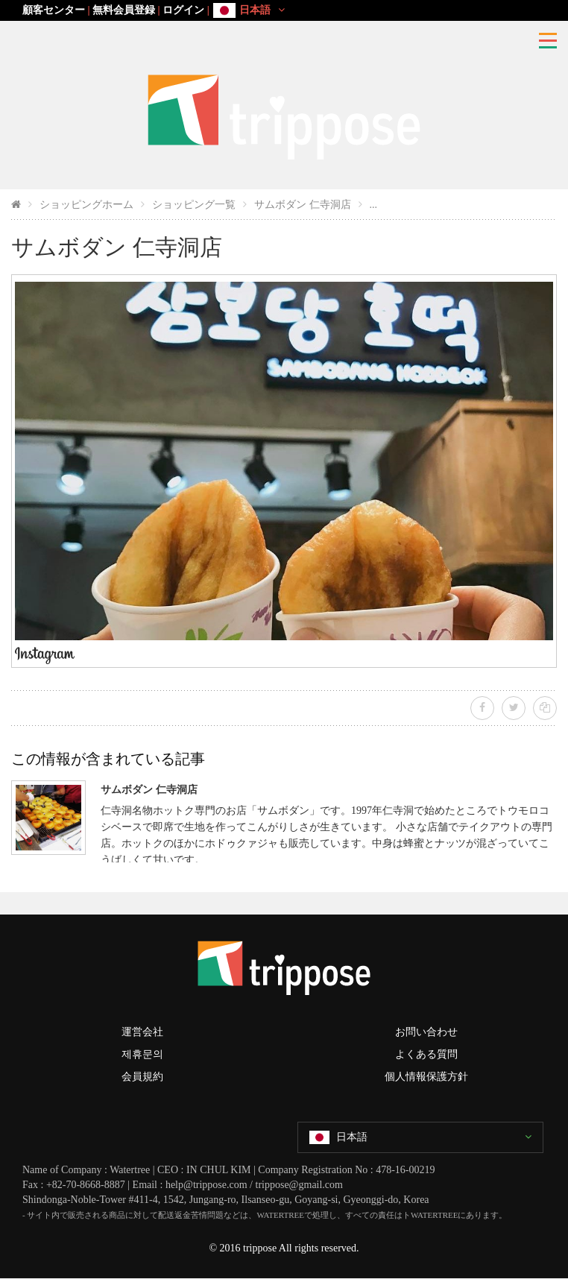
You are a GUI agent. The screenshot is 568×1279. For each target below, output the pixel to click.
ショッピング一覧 (194, 204)
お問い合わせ (426, 1032)
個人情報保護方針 (426, 1076)
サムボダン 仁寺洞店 (302, 204)
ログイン (183, 10)
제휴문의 (142, 1054)
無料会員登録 (123, 10)
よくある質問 (426, 1054)
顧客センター (53, 10)
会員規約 (142, 1076)
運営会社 (142, 1032)
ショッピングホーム (86, 204)
